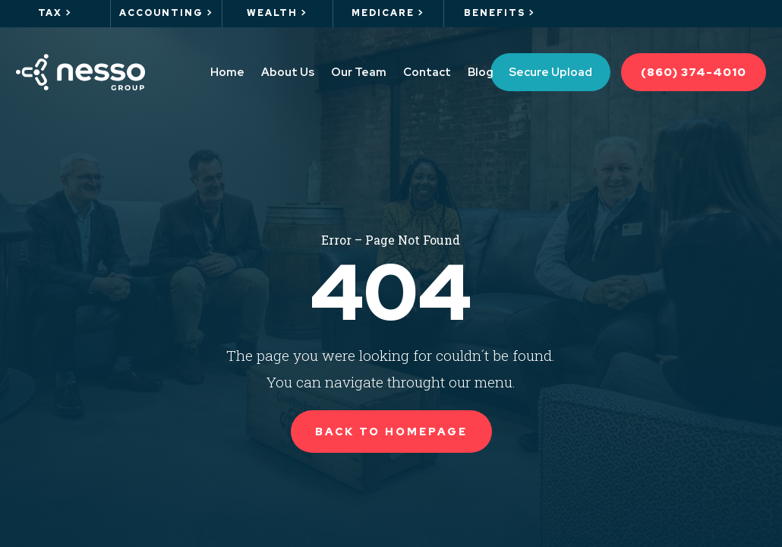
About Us (287, 72)
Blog (480, 72)
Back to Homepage (391, 431)
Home (227, 72)
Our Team (358, 72)
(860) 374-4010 (693, 72)
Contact (427, 72)
